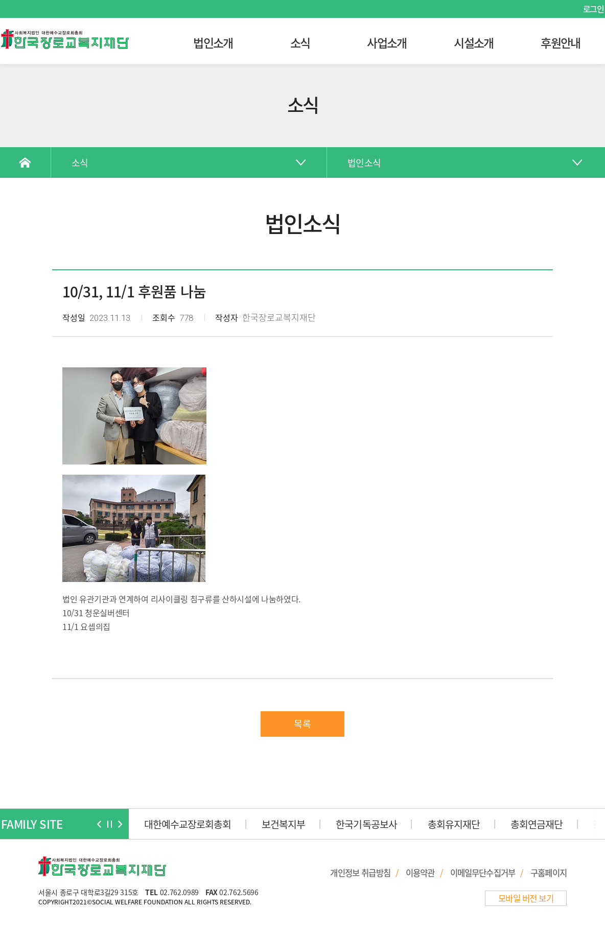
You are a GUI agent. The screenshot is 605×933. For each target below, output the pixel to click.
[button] (99, 824)
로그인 (593, 9)
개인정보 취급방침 (360, 873)
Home (25, 162)
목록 (302, 724)
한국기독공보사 (366, 824)
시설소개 (473, 42)
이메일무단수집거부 (483, 873)
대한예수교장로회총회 (187, 824)
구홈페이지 (548, 873)
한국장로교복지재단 (65, 39)
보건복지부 (283, 824)
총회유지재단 (454, 824)
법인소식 (364, 163)
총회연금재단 (536, 824)
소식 (300, 42)
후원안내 (560, 42)
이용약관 (420, 873)
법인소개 (212, 42)
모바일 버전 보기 (525, 898)
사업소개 (386, 42)
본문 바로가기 (0, 0)
